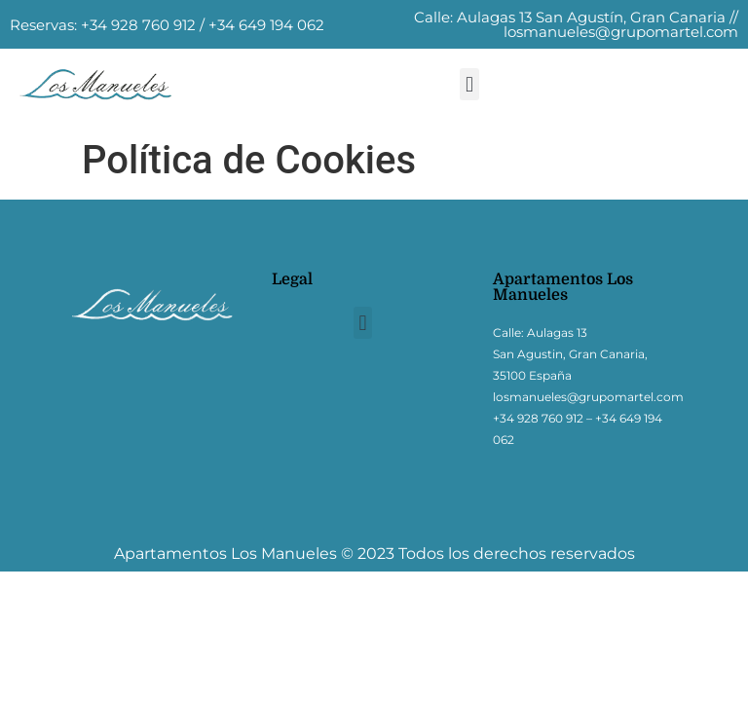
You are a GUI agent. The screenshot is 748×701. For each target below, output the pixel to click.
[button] (469, 84)
